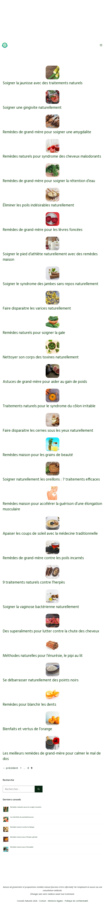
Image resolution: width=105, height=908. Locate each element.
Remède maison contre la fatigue (22, 827)
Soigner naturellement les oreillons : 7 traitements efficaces (51, 479)
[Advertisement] (52, 20)
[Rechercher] (39, 789)
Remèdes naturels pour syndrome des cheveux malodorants (52, 156)
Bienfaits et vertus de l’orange (27, 729)
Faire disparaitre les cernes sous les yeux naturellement (48, 431)
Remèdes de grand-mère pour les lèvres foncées (42, 230)
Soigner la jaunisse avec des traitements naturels (42, 83)
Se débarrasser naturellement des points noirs (40, 680)
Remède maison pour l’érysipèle (21, 847)
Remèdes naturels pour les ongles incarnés (25, 807)
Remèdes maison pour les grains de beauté (38, 455)
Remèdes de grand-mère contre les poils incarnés (43, 558)
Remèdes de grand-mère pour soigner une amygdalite (47, 132)
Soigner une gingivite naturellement (32, 108)
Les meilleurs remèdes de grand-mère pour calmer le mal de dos (52, 756)
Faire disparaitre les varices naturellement (37, 308)
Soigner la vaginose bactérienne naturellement (41, 607)
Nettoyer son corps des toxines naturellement (41, 357)
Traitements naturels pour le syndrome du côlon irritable (49, 406)
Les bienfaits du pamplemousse (22, 817)
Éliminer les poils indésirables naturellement (38, 205)
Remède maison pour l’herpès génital (23, 837)
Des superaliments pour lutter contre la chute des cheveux (51, 631)
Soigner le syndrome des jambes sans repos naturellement (50, 284)
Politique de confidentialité (76, 901)
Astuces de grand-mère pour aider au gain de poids (45, 382)
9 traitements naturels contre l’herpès (34, 582)
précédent (10, 768)
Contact (42, 901)
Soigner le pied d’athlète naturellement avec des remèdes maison (50, 257)
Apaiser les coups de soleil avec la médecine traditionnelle (50, 534)
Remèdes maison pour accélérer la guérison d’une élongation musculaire (52, 506)
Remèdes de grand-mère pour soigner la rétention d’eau (49, 181)
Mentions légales (55, 901)
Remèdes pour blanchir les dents (29, 705)
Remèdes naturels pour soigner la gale (34, 333)
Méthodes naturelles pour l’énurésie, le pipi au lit (43, 656)
